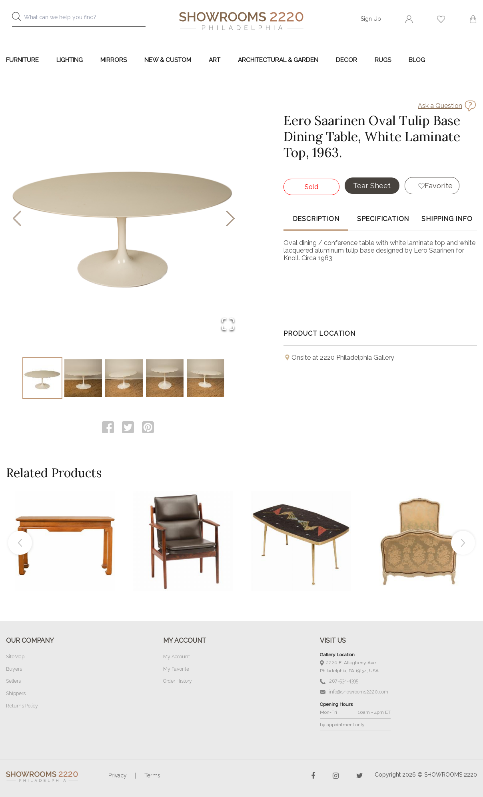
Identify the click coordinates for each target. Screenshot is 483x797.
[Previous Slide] (17, 219)
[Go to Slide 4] (165, 378)
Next (463, 544)
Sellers (13, 681)
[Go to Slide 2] (83, 378)
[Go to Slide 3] (124, 378)
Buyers (14, 669)
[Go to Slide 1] (42, 378)
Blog (417, 60)
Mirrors (113, 60)
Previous (20, 544)
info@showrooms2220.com (353, 691)
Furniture (22, 60)
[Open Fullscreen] (226, 323)
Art (214, 60)
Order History (177, 681)
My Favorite (175, 669)
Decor (346, 60)
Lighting (69, 60)
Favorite (442, 185)
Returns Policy (22, 705)
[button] (124, 219)
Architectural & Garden (278, 60)
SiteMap (15, 657)
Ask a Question (440, 106)
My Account (176, 657)
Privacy (117, 774)
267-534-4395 (339, 682)
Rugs (383, 60)
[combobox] (84, 19)
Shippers (15, 693)
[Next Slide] (231, 219)
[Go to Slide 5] (206, 378)
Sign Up (371, 19)
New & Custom (167, 60)
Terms (152, 774)
